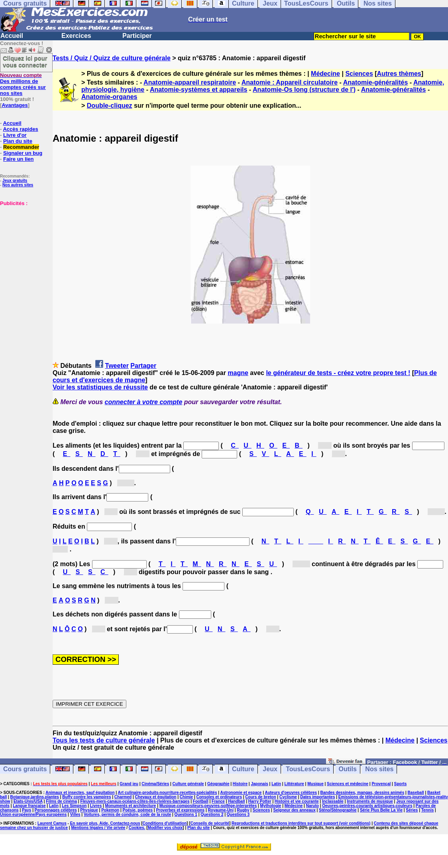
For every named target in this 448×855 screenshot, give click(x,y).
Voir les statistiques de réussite (100, 387)
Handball (236, 801)
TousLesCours (308, 769)
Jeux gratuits (14, 180)
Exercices (76, 35)
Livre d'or (15, 135)
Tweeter (117, 365)
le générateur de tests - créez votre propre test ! (338, 372)
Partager (143, 365)
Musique (315, 784)
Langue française (29, 806)
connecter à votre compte (144, 402)
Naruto (312, 806)
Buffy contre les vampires (86, 797)
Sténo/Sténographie (337, 810)
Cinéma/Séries (155, 784)
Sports (400, 784)
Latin (276, 784)
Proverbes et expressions (180, 810)
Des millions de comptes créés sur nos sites (23, 84)
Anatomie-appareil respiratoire (189, 82)
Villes (75, 814)
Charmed (123, 797)
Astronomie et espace (240, 792)
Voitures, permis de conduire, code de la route (127, 814)
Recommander (21, 147)
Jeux (270, 769)
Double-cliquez (109, 105)
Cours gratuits (25, 769)
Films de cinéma (61, 801)
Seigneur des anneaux (294, 810)
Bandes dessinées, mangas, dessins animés (362, 792)
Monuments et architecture (130, 806)
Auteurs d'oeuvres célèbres (291, 792)
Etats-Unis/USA (28, 801)
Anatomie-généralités (375, 82)
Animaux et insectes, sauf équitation (79, 792)
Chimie (186, 797)
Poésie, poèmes (138, 810)
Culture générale (188, 784)
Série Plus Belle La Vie (381, 810)
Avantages (15, 105)
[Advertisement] (24, 246)
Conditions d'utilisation (165, 823)
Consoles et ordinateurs (219, 797)
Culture (243, 769)
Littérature (294, 784)
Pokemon (110, 810)
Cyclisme (288, 797)
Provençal (381, 784)
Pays (26, 810)
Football (200, 801)
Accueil (11, 35)
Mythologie (270, 806)
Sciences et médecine (347, 784)
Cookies (136, 827)
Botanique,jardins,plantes (34, 797)
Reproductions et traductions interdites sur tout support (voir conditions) (301, 823)
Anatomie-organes (109, 96)
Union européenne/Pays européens (33, 814)
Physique (89, 810)
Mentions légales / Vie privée (98, 827)
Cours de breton (260, 797)
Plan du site (17, 141)
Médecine (325, 73)
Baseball (416, 792)
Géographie (218, 784)
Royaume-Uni (221, 810)
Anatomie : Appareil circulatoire (290, 82)
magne (238, 372)
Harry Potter (259, 801)
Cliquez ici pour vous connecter (25, 61)
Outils (348, 769)
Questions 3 (238, 814)
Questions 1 (186, 814)
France (218, 801)
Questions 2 (211, 814)
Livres (96, 806)
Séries (412, 810)
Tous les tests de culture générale (104, 740)
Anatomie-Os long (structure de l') (304, 89)
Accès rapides (20, 129)
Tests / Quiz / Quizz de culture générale (112, 58)
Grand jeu (129, 784)
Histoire (240, 784)
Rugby (243, 810)
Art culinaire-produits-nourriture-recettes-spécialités (167, 792)
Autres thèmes (399, 73)
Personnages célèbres (56, 810)
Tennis (427, 810)
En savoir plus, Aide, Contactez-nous (105, 823)
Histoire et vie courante (297, 801)
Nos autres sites (17, 185)
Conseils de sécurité (210, 823)
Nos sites (379, 769)
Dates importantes (317, 797)
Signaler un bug (22, 153)
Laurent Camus (52, 823)
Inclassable (333, 801)
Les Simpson (74, 806)
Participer (137, 35)
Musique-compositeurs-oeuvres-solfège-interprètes (208, 806)
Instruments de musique (370, 801)
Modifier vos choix (165, 827)
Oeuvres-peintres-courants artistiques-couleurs (367, 806)
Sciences (359, 73)
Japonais (259, 784)
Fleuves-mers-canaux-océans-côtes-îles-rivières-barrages (134, 801)
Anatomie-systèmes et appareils (199, 89)
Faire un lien (18, 159)
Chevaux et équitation (156, 797)
